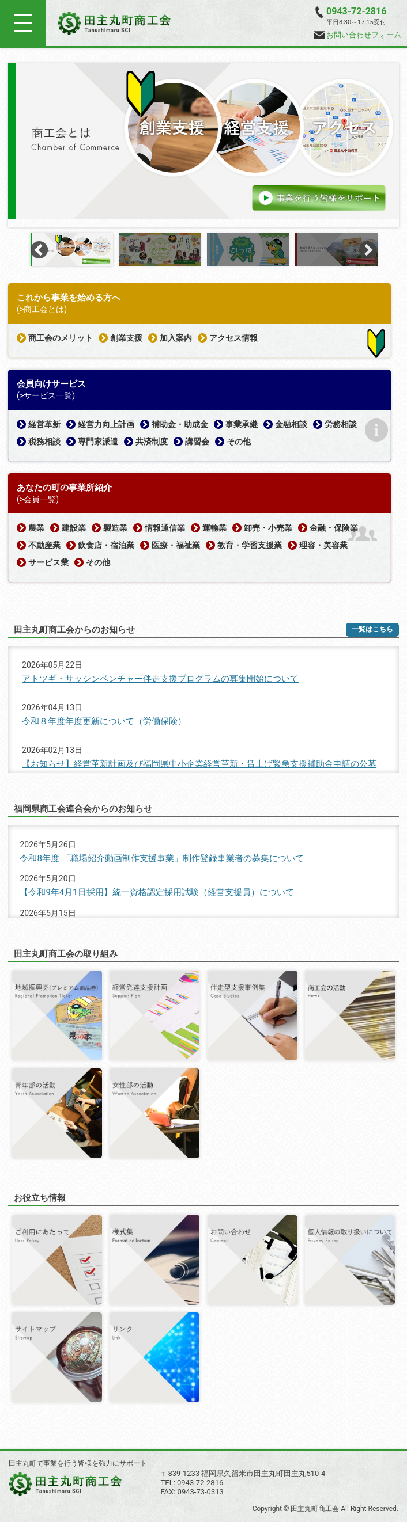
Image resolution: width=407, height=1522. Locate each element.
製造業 (115, 527)
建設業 (74, 527)
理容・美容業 (323, 545)
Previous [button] (39, 249)
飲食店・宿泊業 (106, 545)
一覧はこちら (372, 629)
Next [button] (367, 249)
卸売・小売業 (268, 527)
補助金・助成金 (180, 424)
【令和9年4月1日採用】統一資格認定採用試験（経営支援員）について (156, 892)
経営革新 (44, 424)
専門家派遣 (98, 441)
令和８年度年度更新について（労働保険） (104, 721)
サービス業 (48, 562)
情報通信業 (165, 527)
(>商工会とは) (42, 309)
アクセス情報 (233, 338)
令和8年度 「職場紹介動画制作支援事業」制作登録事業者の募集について (161, 858)
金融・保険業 (334, 527)
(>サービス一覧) (46, 395)
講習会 (197, 441)
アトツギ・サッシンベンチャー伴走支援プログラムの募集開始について (160, 679)
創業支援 (126, 338)
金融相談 (291, 424)
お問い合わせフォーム (357, 35)
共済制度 (151, 441)
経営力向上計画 (106, 424)
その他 (239, 441)
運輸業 (214, 527)
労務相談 (341, 424)
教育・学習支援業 (249, 545)
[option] (203, 141)
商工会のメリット (60, 338)
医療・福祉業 (176, 545)
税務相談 (44, 441)
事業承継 (241, 424)
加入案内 (176, 338)
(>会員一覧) (38, 499)
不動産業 (44, 545)
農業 (36, 527)
